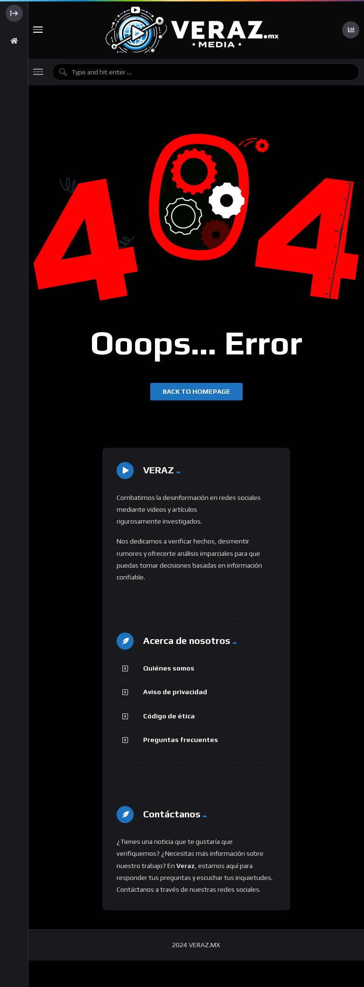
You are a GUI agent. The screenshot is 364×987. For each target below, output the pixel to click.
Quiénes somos (168, 668)
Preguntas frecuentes (180, 739)
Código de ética (169, 716)
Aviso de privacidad (175, 692)
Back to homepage (196, 391)
